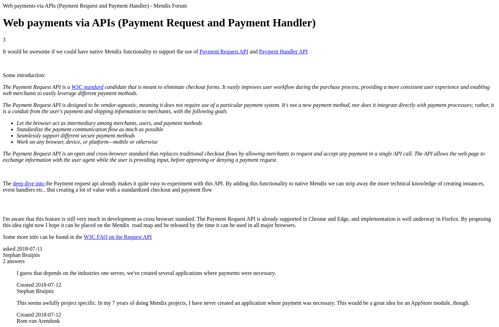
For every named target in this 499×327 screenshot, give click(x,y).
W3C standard (87, 87)
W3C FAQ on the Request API (118, 237)
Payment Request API (224, 51)
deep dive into (29, 183)
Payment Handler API (283, 51)
